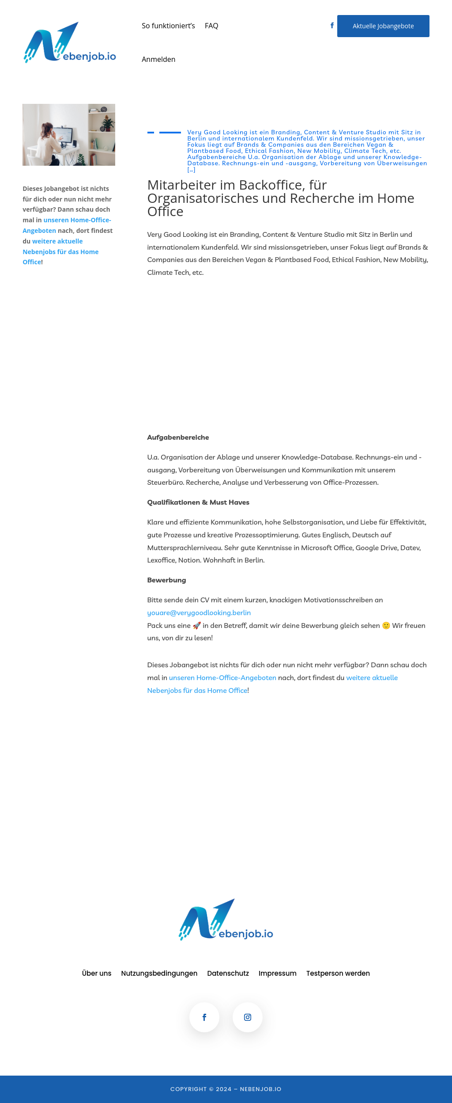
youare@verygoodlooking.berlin (199, 612)
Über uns (97, 974)
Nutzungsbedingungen (159, 974)
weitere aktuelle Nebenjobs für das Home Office (60, 251)
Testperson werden (338, 974)
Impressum (278, 974)
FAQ (211, 25)
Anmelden (158, 59)
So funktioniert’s (168, 25)
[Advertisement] (288, 355)
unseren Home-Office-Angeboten (222, 677)
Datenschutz (228, 974)
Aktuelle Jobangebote (383, 26)
